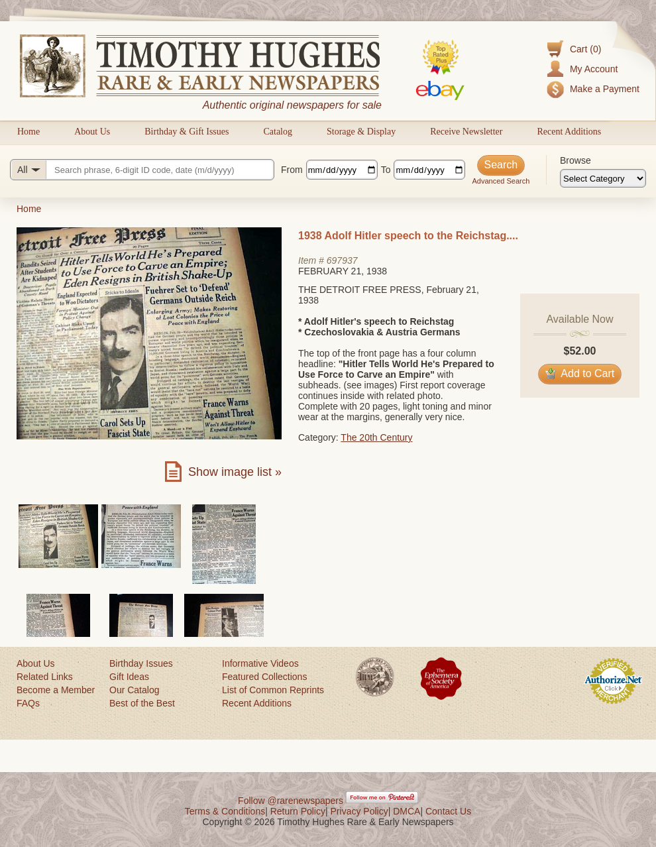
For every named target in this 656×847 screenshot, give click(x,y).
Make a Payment (604, 89)
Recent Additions (569, 132)
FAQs (28, 703)
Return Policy (297, 811)
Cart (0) (585, 49)
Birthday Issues (141, 663)
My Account (594, 69)
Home (28, 132)
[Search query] (142, 169)
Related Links (45, 676)
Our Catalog (134, 690)
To (386, 169)
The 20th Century (376, 437)
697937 (342, 260)
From (292, 169)
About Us (92, 132)
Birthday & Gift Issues (186, 132)
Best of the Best (142, 703)
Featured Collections (264, 676)
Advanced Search (500, 181)
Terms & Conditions (225, 811)
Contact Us (448, 811)
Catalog (277, 132)
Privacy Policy (359, 811)
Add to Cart (580, 373)
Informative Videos (260, 663)
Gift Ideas (129, 676)
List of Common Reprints (273, 690)
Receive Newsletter (466, 132)
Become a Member (56, 690)
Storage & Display (361, 132)
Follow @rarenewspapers (290, 800)
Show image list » (235, 472)
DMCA (406, 811)
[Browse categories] (603, 178)
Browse (575, 160)
